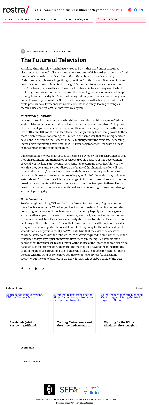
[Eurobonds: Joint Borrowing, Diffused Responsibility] (27, 305)
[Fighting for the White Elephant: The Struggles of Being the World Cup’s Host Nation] (122, 305)
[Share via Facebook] (22, 268)
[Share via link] (43, 268)
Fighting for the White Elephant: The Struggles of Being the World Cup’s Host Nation (121, 324)
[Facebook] (135, 10)
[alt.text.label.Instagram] (130, 10)
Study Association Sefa (78, 399)
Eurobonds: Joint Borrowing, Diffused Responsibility (23, 324)
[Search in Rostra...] (120, 19)
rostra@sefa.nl (92, 387)
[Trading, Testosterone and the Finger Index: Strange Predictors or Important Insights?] (75, 305)
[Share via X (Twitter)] (29, 268)
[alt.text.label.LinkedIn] (141, 10)
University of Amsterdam (81, 403)
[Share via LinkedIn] (36, 268)
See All (139, 288)
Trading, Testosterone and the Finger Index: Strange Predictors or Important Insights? (74, 324)
